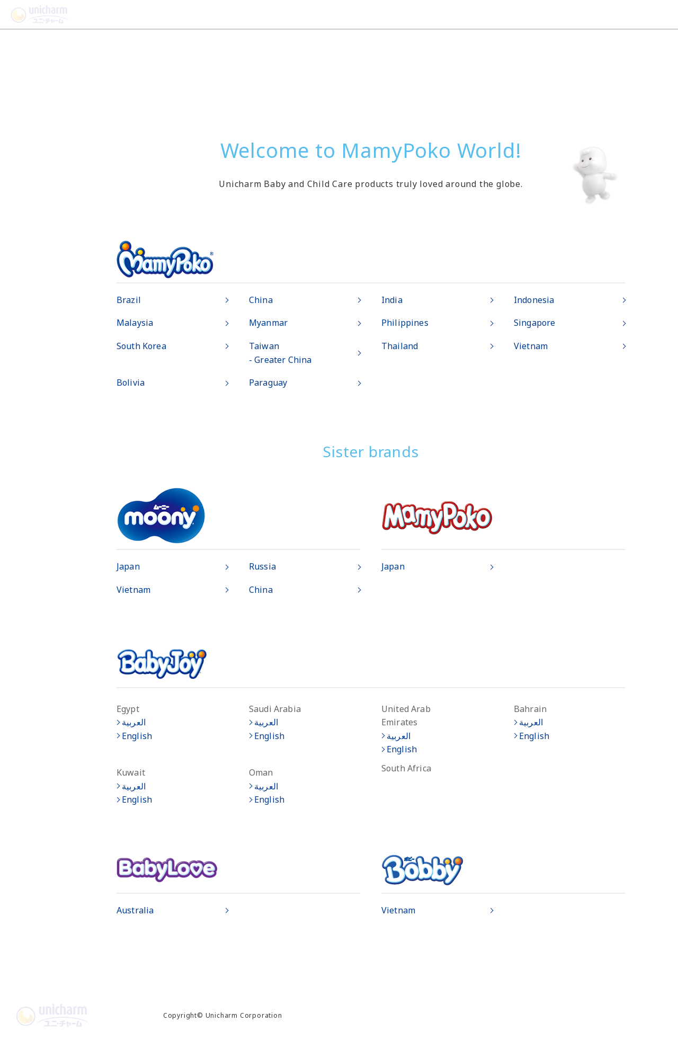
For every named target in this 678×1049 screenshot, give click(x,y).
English (137, 736)
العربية (134, 722)
